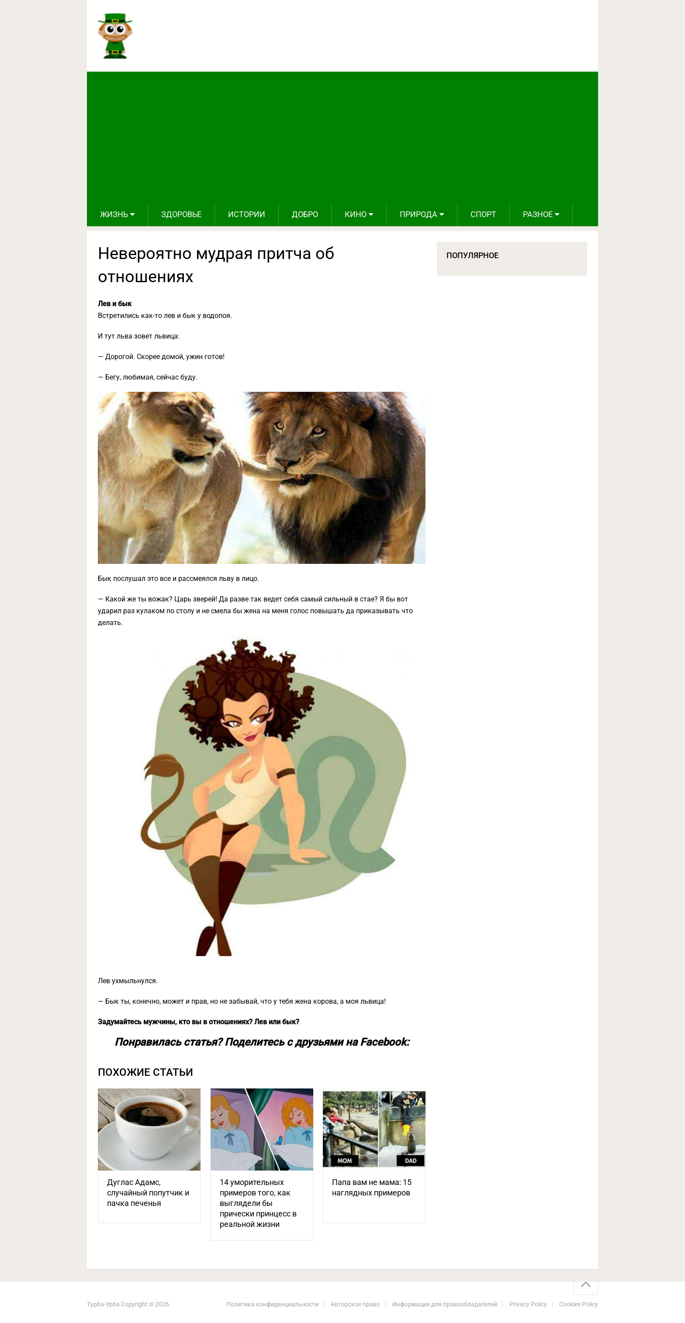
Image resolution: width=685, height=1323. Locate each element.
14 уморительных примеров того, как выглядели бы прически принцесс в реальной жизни (258, 1203)
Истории (246, 214)
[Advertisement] (342, 137)
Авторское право (355, 1304)
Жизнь (114, 214)
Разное (538, 214)
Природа (418, 214)
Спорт (483, 214)
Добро (305, 214)
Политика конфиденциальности (272, 1304)
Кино (356, 214)
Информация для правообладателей (444, 1304)
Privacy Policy (528, 1304)
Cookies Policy (578, 1304)
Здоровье (181, 214)
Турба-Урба (103, 1304)
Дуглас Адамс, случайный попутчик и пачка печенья (148, 1193)
